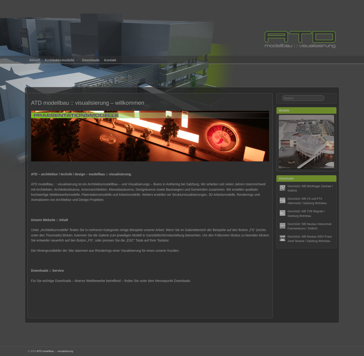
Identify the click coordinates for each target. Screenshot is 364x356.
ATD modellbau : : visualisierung (55, 351)
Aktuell (34, 60)
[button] (324, 141)
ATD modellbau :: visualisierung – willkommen (87, 103)
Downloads (91, 60)
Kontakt (110, 60)
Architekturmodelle (61, 61)
